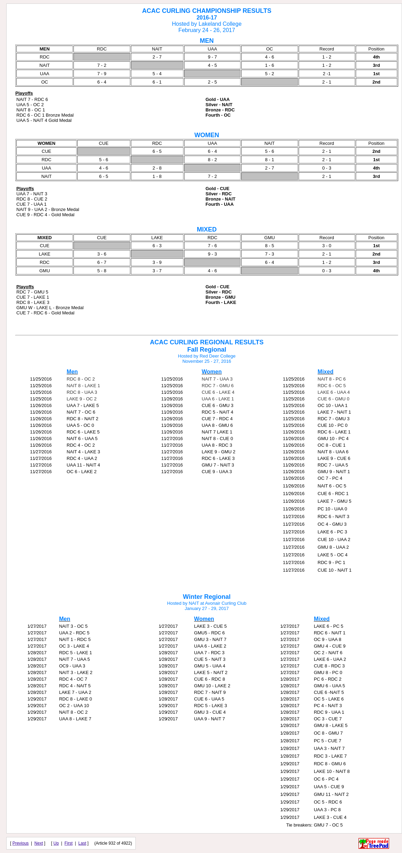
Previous (21, 843)
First (68, 843)
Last (82, 843)
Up (56, 843)
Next (38, 843)
